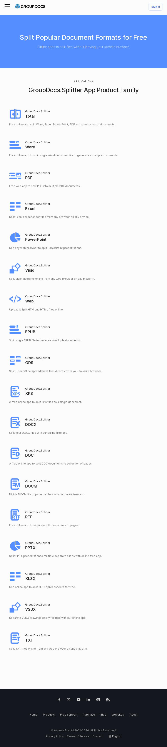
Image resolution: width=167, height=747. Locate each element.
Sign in (155, 6)
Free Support (68, 714)
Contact (97, 736)
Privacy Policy (55, 736)
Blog (103, 714)
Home (33, 714)
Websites (118, 714)
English (116, 736)
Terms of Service (78, 736)
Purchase (89, 714)
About (133, 714)
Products (49, 714)
